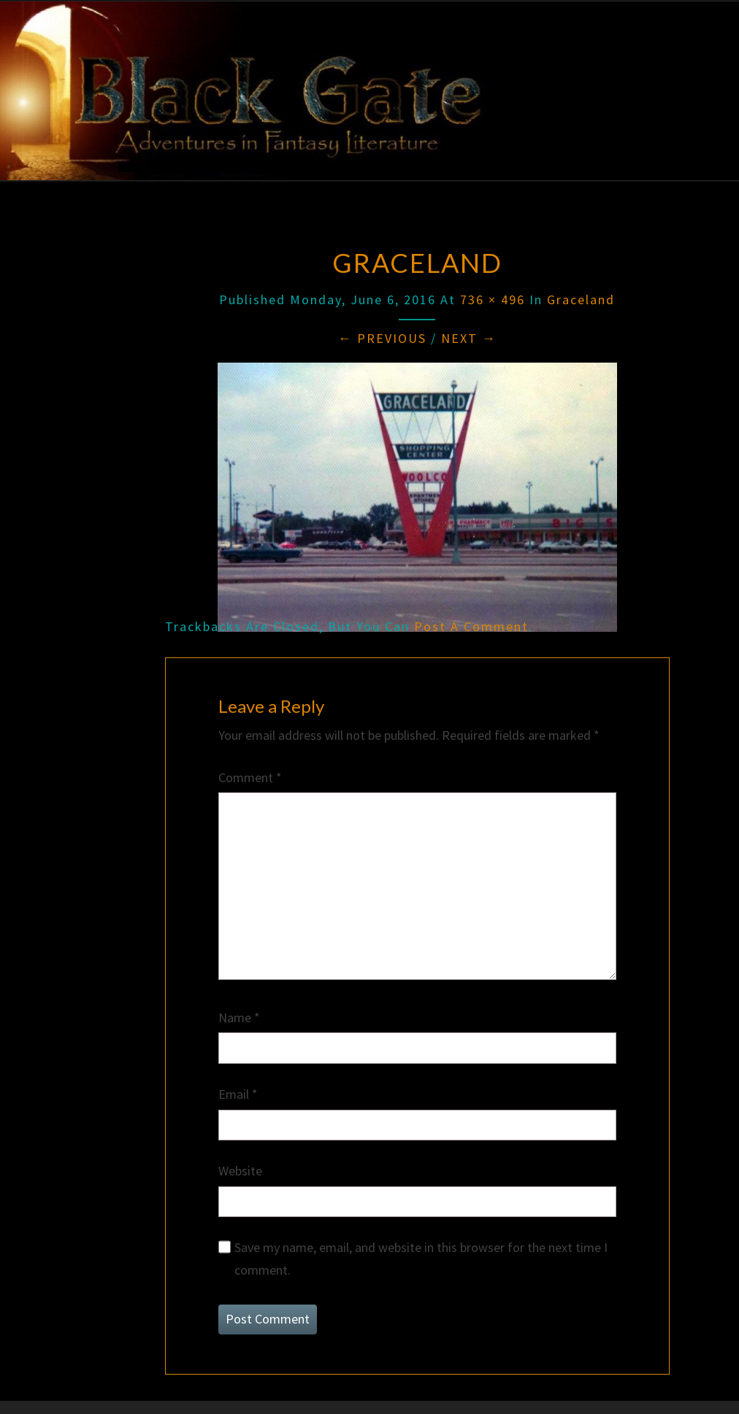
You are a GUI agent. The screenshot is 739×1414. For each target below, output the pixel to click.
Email (238, 1094)
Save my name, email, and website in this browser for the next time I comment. (421, 1258)
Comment (250, 777)
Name (239, 1017)
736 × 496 (492, 299)
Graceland (581, 299)
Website (240, 1170)
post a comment (471, 626)
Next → (469, 338)
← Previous (382, 338)
